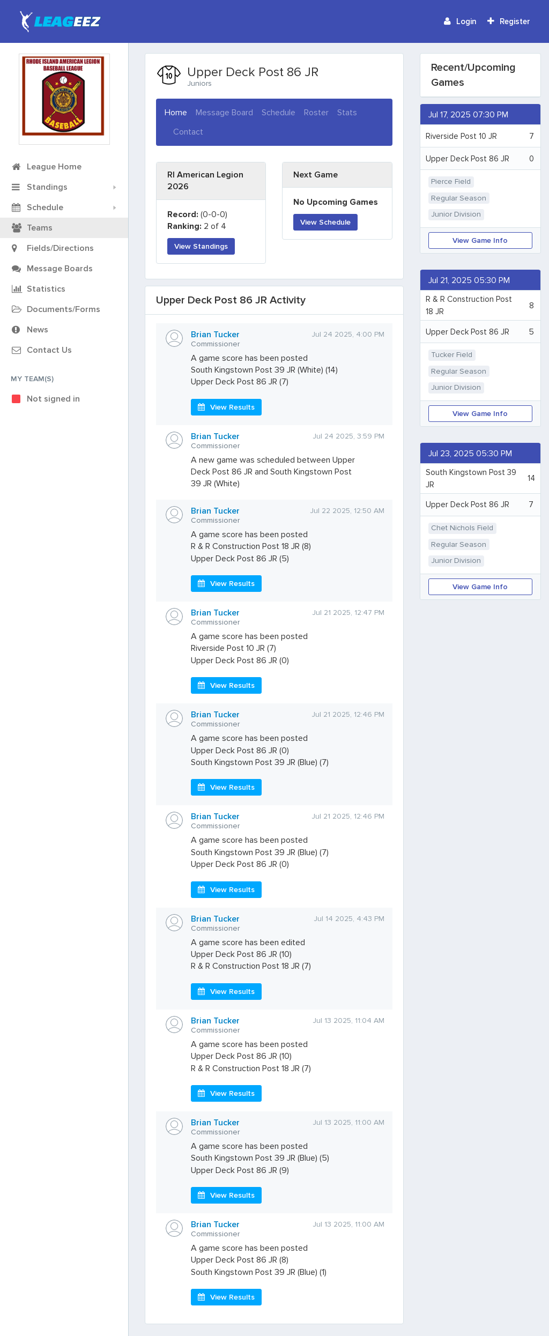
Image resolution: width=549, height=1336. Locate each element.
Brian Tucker (215, 334)
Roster (316, 112)
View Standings (201, 246)
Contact (188, 132)
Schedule (278, 112)
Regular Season (458, 198)
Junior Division (456, 214)
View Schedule (325, 222)
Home (176, 112)
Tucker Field (451, 354)
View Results (226, 407)
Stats (347, 112)
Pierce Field (451, 181)
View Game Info (480, 240)
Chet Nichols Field (462, 527)
